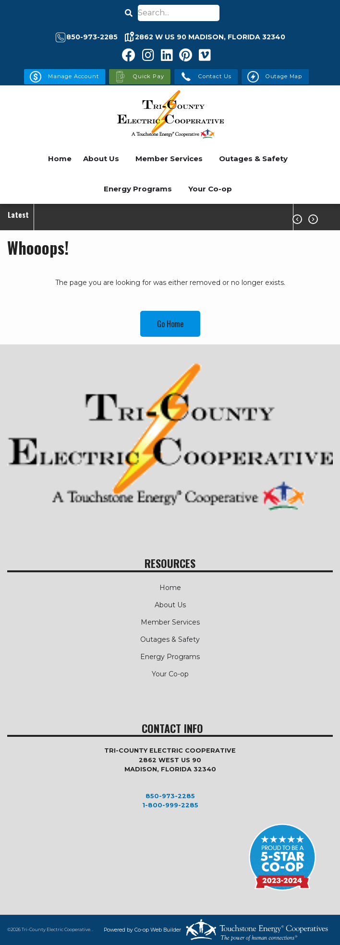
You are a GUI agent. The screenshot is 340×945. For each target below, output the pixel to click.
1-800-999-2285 (170, 805)
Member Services (169, 158)
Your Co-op (210, 188)
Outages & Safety (253, 158)
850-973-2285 (170, 796)
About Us (101, 158)
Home (60, 158)
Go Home (170, 324)
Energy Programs (138, 188)
